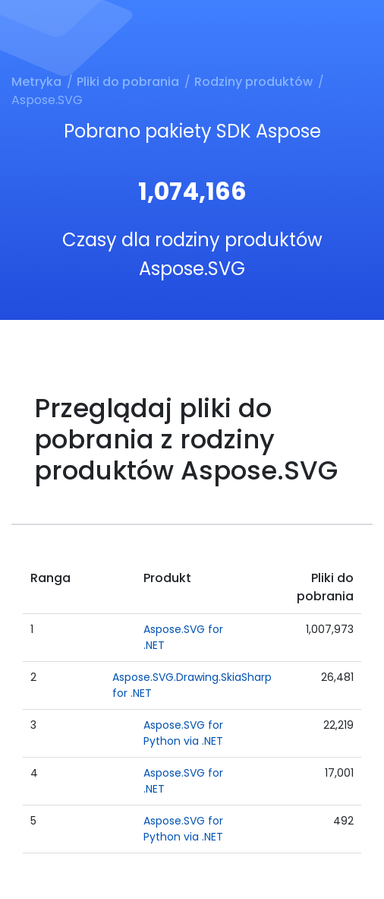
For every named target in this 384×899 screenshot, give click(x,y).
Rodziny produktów (253, 81)
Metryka (36, 81)
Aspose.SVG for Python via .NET (183, 733)
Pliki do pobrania (128, 81)
